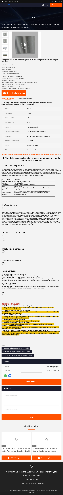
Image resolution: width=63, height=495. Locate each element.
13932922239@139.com (9, 1)
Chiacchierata (56, 5)
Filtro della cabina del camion (23, 24)
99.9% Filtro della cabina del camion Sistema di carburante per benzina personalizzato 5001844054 (45, 450)
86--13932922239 (55, 1)
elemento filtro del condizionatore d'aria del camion (18, 355)
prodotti (9, 24)
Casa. (3, 24)
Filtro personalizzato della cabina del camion (16, 348)
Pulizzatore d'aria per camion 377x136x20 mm (16, 351)
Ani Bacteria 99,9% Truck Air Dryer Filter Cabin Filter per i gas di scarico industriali (16, 450)
